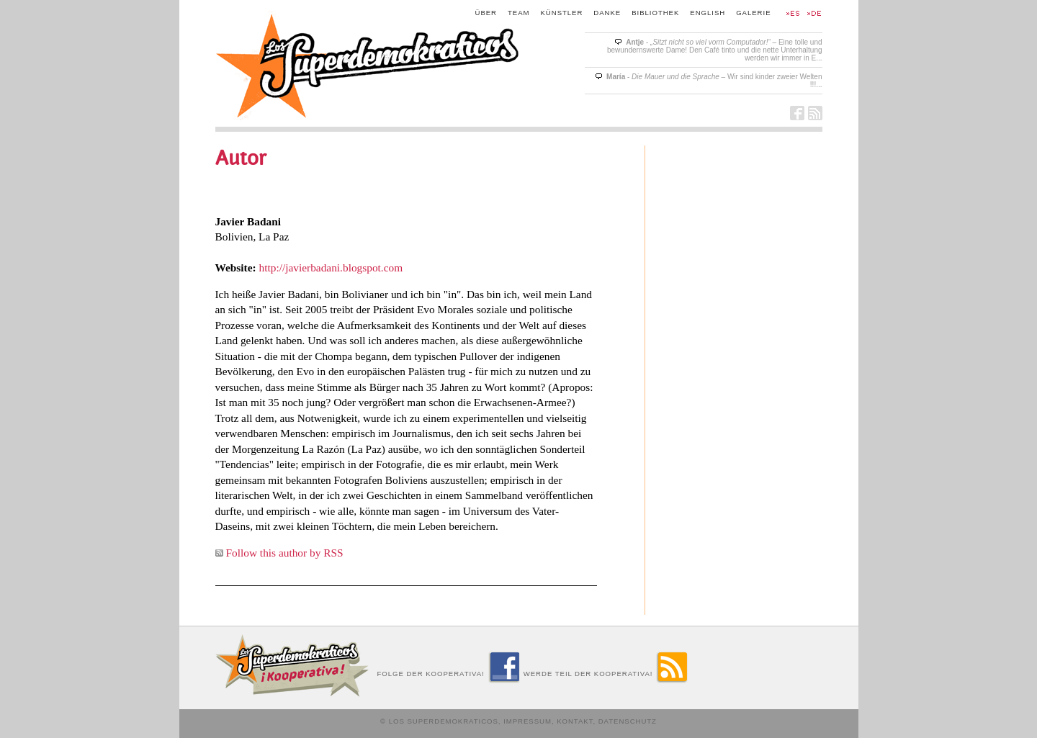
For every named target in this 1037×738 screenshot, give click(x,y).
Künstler (562, 13)
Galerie (753, 13)
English (707, 13)
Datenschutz (627, 721)
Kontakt (575, 721)
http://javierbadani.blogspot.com (331, 267)
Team (519, 13)
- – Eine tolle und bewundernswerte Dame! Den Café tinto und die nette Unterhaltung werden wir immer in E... (714, 50)
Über (486, 13)
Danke (607, 13)
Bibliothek (655, 13)
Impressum (527, 721)
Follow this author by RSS (285, 552)
